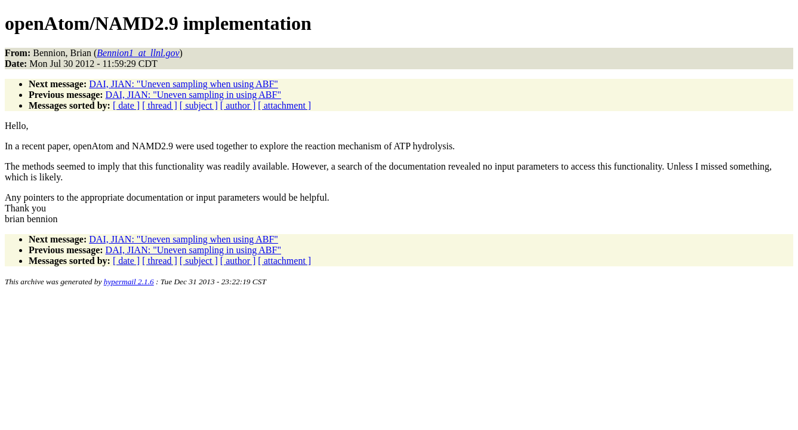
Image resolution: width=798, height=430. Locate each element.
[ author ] (238, 105)
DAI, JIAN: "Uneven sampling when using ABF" (183, 84)
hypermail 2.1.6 (129, 281)
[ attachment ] (284, 105)
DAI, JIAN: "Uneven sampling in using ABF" (193, 95)
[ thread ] (159, 105)
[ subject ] (199, 105)
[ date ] (126, 105)
